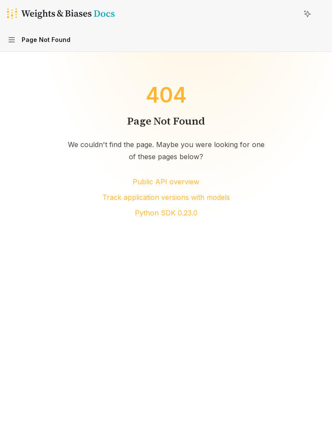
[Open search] (291, 14)
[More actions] (320, 14)
